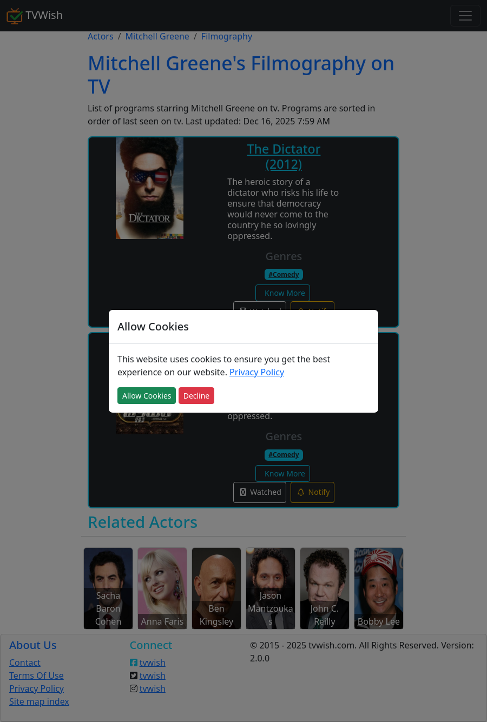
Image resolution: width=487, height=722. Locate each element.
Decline (196, 395)
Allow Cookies (146, 395)
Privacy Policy (256, 372)
